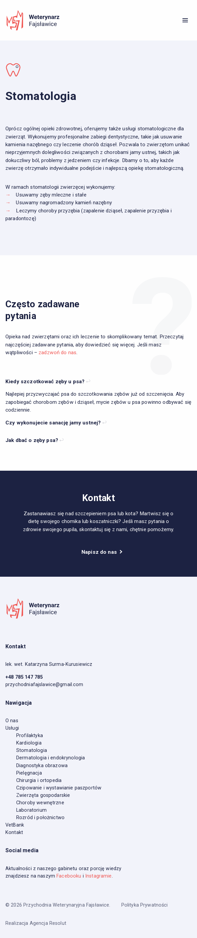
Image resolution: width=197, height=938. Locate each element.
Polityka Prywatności (144, 905)
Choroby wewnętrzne (40, 803)
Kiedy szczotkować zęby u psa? (45, 382)
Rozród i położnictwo (40, 817)
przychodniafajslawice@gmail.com (44, 684)
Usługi (12, 728)
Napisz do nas (99, 552)
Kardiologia (29, 743)
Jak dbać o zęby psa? (32, 440)
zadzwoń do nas (57, 352)
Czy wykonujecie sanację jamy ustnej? (53, 423)
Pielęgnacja (29, 773)
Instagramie (98, 876)
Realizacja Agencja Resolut (35, 923)
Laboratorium (31, 810)
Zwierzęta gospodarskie (43, 795)
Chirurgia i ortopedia (38, 780)
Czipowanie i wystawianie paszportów (58, 788)
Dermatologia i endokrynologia (50, 758)
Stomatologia (31, 750)
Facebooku (68, 876)
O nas (11, 721)
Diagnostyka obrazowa (42, 765)
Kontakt (14, 832)
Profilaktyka (29, 735)
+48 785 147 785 (24, 677)
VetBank (14, 825)
